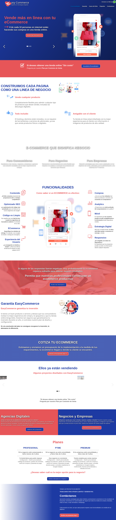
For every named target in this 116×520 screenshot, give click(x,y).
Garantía (84, 6)
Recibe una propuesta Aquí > (69, 515)
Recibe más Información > (58, 284)
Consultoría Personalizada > (91, 66)
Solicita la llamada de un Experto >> (58, 478)
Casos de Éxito (93, 6)
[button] (4, 31)
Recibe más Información (34, 35)
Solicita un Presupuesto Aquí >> (58, 353)
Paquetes (102, 6)
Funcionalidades (75, 6)
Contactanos (110, 6)
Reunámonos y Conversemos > (91, 427)
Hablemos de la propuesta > (34, 429)
